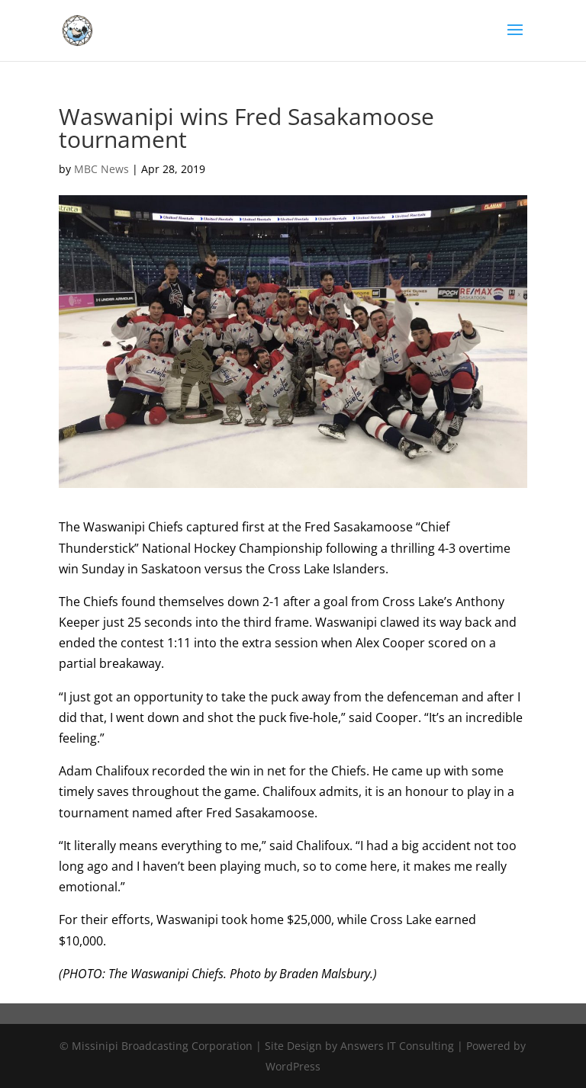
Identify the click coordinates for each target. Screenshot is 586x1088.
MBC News (101, 169)
